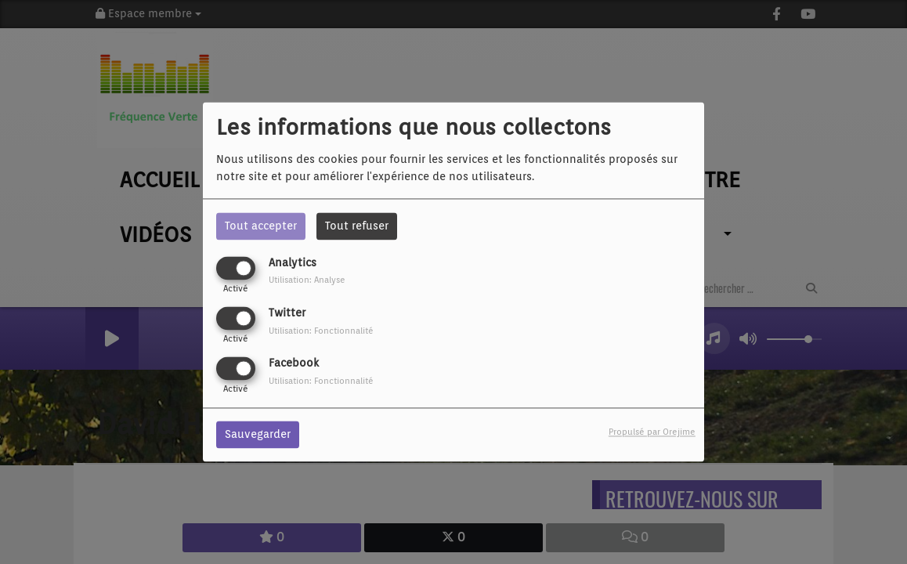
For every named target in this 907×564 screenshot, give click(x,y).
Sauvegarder (258, 434)
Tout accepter (261, 225)
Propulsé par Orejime (652, 432)
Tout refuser (356, 225)
